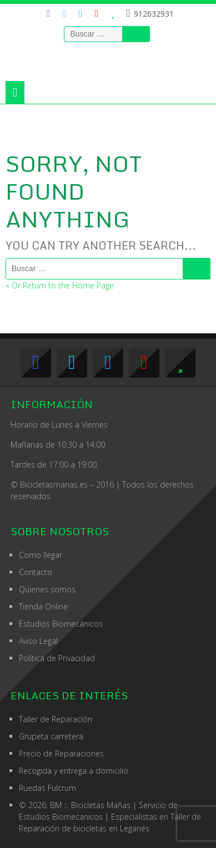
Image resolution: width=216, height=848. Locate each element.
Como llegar (40, 555)
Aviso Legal (38, 641)
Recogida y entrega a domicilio (73, 770)
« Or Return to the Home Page (60, 285)
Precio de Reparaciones (61, 753)
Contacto (35, 572)
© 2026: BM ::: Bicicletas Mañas (98, 805)
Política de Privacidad (57, 658)
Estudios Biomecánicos (61, 623)
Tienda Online (43, 606)
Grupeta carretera (51, 736)
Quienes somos (47, 589)
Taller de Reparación (55, 719)
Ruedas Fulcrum (47, 788)
